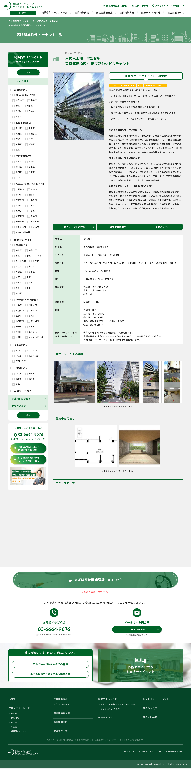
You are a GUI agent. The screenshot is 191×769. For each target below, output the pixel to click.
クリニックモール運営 (110, 709)
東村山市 (18, 210)
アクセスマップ (167, 226)
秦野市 (17, 326)
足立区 (17, 161)
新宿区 (17, 111)
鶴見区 (17, 250)
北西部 (30, 378)
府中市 (17, 194)
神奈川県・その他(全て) (26, 299)
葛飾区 (30, 161)
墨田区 (17, 172)
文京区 (17, 116)
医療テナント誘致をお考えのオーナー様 (118, 705)
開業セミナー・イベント (156, 699)
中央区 (32, 100)
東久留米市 (19, 226)
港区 (16, 105)
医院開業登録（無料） (115, 5)
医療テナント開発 (150, 12)
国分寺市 (18, 221)
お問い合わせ (140, 5)
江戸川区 (18, 177)
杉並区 (30, 138)
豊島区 (30, 111)
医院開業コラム (175, 12)
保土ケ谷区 (19, 261)
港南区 (30, 271)
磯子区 (34, 261)
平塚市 (32, 310)
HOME (12, 699)
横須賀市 (18, 310)
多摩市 (32, 210)
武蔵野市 (18, 216)
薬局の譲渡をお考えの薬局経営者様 (58, 674)
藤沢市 (30, 315)
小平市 (32, 200)
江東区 (30, 172)
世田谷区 (31, 133)
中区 (27, 255)
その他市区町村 (21, 232)
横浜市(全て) (20, 244)
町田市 (32, 189)
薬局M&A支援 (150, 717)
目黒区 (30, 128)
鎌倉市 (17, 315)
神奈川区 (31, 250)
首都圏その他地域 (18, 732)
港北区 (30, 266)
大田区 (17, 133)
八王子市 (18, 189)
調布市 (30, 194)
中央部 (17, 355)
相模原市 (31, 305)
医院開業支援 (82, 12)
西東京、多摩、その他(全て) (28, 183)
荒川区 (17, 166)
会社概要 (129, 752)
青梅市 (32, 216)
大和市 (17, 331)
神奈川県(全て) (20, 239)
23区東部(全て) (21, 155)
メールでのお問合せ (26, 460)
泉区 (16, 287)
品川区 (17, 128)
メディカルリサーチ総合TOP (168, 5)
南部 (16, 350)
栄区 (29, 282)
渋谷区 (28, 105)
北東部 (17, 378)
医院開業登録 (26, 448)
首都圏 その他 (20, 391)
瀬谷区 (17, 282)
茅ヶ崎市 (33, 321)
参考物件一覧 (61, 731)
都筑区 (17, 293)
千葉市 (30, 373)
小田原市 (18, 321)
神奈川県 (15, 718)
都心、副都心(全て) (23, 94)
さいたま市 (30, 350)
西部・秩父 (19, 361)
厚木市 (30, 326)
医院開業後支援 (104, 12)
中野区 (17, 138)
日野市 (17, 205)
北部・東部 (32, 355)
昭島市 (34, 226)
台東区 (30, 166)
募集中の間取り (124, 226)
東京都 (14, 714)
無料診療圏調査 (62, 705)
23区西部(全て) (21, 122)
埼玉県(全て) (19, 344)
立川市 (30, 205)
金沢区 (17, 266)
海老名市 (31, 331)
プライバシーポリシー (110, 740)
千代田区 (18, 100)
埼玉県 (14, 723)
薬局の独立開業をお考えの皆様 (59, 665)
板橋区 (30, 144)
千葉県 (14, 727)
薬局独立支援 (150, 708)
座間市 (17, 337)
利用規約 (125, 740)
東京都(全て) (19, 89)
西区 (16, 255)
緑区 (27, 277)
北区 (16, 149)
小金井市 (33, 221)
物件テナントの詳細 (79, 226)
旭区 (16, 277)
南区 (37, 255)
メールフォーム (144, 629)
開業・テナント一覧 (19, 708)
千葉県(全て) (19, 368)
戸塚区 (17, 271)
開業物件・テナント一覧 (54, 12)
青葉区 (28, 287)
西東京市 (18, 200)
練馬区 (17, 144)
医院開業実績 (127, 12)
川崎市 (17, 305)
